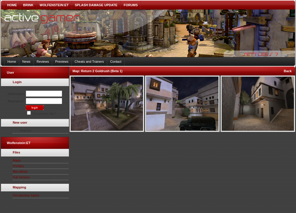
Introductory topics (26, 195)
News (26, 61)
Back (288, 71)
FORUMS (131, 5)
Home (11, 61)
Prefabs (18, 166)
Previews (61, 61)
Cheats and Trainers (89, 61)
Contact (115, 61)
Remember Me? (41, 113)
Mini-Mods (20, 171)
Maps (17, 160)
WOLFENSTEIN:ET (54, 5)
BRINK (28, 5)
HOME (12, 5)
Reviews (43, 61)
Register (26, 130)
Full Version (21, 177)
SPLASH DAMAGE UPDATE (96, 5)
